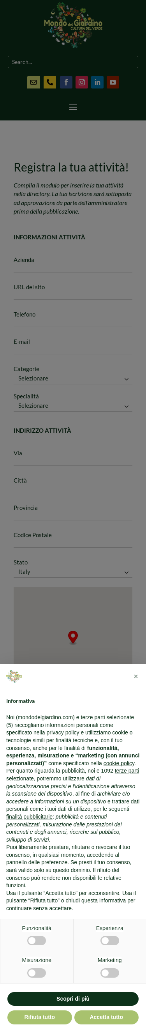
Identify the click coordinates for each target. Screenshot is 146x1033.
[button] (136, 676)
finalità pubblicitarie (29, 817)
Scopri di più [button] (73, 999)
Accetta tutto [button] (106, 1017)
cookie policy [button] (119, 763)
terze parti (127, 771)
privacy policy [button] (63, 732)
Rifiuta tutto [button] (39, 1017)
